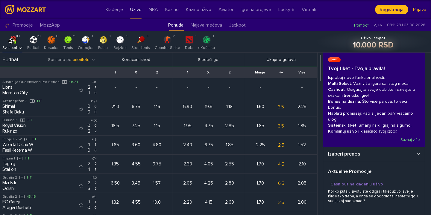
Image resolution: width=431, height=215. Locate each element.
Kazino (172, 10)
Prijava (419, 10)
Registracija (391, 10)
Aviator (225, 10)
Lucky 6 (286, 10)
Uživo (136, 10)
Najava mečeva (206, 25)
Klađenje (114, 10)
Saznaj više (410, 139)
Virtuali (309, 10)
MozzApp (50, 25)
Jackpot (237, 25)
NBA (153, 10)
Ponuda (175, 25)
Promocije (19, 25)
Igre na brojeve (256, 10)
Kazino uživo (198, 10)
